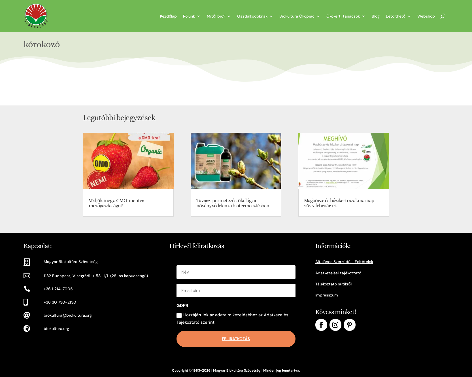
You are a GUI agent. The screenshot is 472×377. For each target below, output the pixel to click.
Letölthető (395, 16)
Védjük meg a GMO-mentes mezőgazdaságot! (116, 203)
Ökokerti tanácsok (343, 16)
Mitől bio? (216, 16)
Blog (376, 16)
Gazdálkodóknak (252, 16)
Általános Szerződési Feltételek (344, 261)
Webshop (426, 16)
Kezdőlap (168, 16)
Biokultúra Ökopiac (296, 16)
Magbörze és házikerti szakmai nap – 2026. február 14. (341, 203)
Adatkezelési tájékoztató (338, 273)
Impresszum (326, 295)
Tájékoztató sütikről (333, 284)
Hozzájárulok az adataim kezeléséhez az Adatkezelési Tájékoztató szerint (233, 318)
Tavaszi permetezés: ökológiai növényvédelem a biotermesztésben (232, 203)
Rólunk (189, 16)
